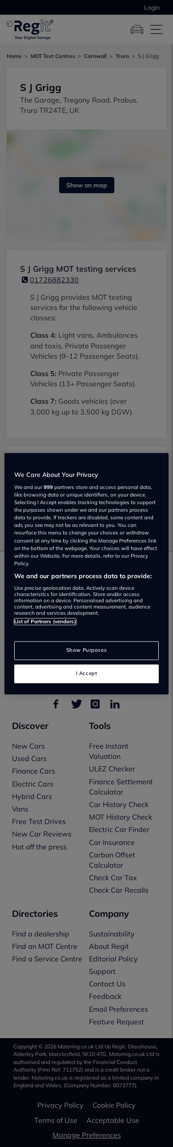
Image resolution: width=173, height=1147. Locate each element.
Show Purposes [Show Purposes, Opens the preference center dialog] (86, 650)
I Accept (86, 673)
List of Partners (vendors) (45, 622)
